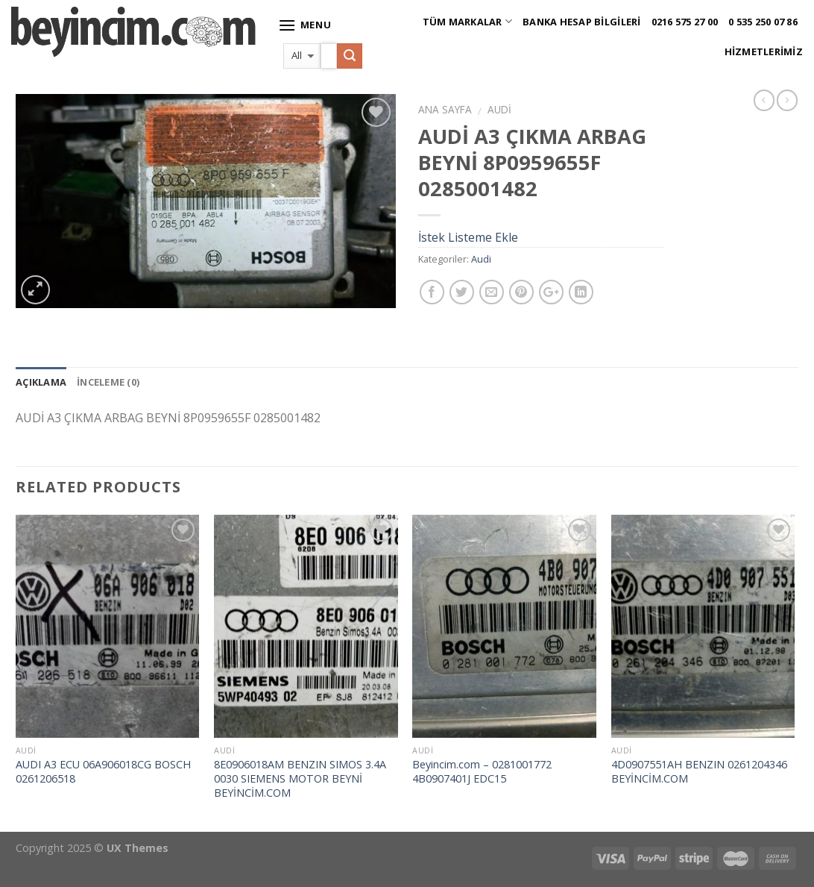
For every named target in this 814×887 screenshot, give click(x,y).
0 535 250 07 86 (763, 21)
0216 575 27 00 (685, 21)
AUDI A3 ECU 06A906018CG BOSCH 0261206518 (103, 772)
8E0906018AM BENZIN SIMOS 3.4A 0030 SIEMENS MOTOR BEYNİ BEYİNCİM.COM (300, 778)
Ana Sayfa (445, 109)
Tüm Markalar (468, 21)
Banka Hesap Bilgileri (581, 21)
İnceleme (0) (108, 382)
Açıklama (41, 382)
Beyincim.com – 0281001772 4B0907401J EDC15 (482, 772)
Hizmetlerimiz (764, 51)
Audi (499, 109)
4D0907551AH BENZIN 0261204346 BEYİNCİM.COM (699, 772)
